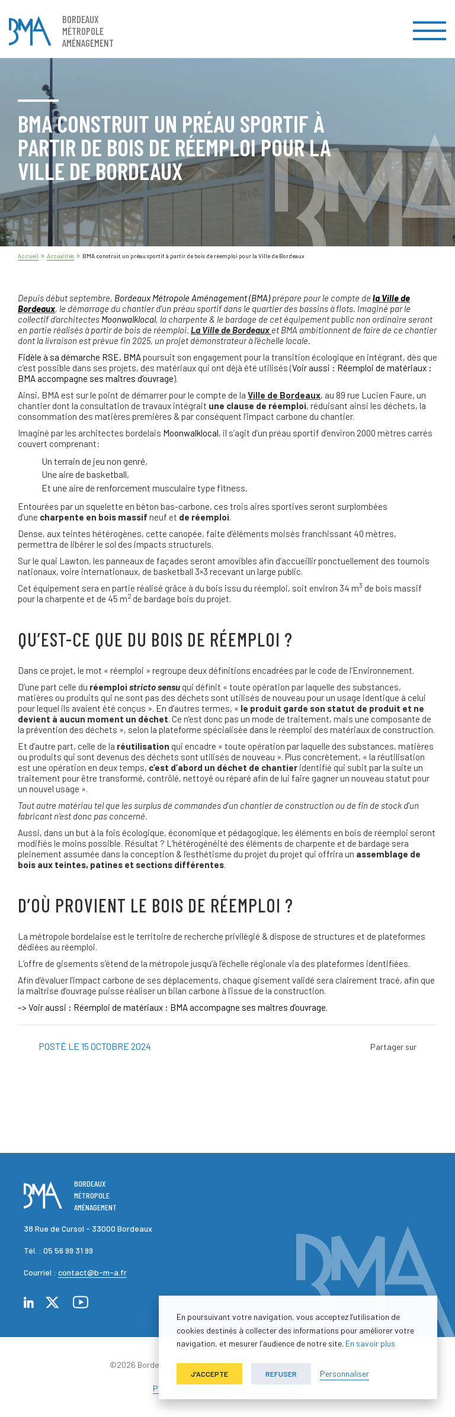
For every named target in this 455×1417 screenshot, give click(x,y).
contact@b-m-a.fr (92, 1272)
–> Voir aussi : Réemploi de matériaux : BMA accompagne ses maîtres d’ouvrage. (173, 1007)
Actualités (60, 255)
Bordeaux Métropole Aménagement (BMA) (192, 298)
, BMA (79, 357)
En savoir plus (370, 1343)
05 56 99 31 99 (68, 1250)
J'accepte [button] (209, 1374)
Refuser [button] (281, 1374)
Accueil (28, 255)
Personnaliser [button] (344, 1373)
